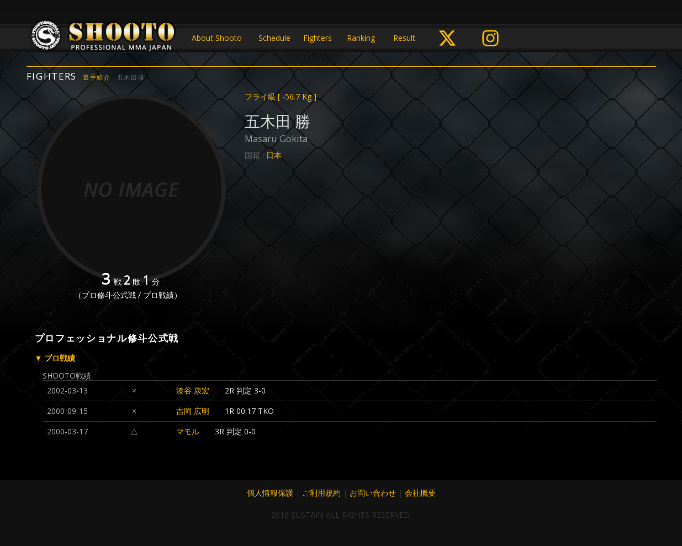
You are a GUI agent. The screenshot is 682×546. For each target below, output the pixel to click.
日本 (274, 155)
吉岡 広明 (192, 411)
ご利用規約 (321, 492)
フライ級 (280, 96)
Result (404, 38)
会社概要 (420, 492)
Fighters (317, 38)
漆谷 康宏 (192, 390)
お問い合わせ (373, 492)
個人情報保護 (270, 492)
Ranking (361, 38)
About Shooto (217, 38)
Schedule (274, 38)
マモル (187, 431)
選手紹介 (97, 77)
